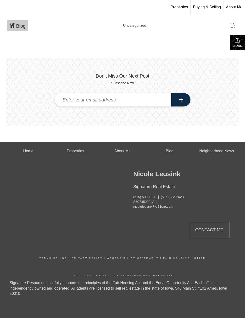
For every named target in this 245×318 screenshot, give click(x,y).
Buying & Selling (207, 7)
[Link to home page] (6, 7)
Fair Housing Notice (184, 258)
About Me (234, 7)
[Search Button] (232, 25)
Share (237, 42)
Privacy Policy (87, 258)
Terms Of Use (53, 258)
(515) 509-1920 (144, 197)
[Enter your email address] (113, 99)
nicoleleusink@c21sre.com (153, 206)
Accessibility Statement (133, 258)
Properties (179, 7)
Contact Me (209, 230)
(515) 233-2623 (172, 197)
